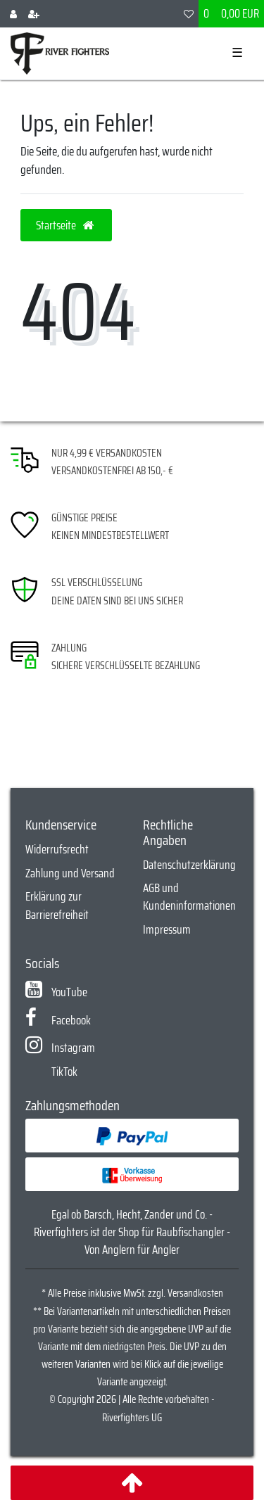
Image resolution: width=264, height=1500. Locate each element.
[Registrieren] (33, 13)
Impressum (167, 929)
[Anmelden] (13, 13)
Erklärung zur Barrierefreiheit (57, 905)
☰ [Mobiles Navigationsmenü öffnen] (237, 53)
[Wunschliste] (189, 13)
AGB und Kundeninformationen (189, 897)
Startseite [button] (66, 225)
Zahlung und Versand (70, 873)
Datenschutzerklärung (189, 865)
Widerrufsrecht (57, 849)
